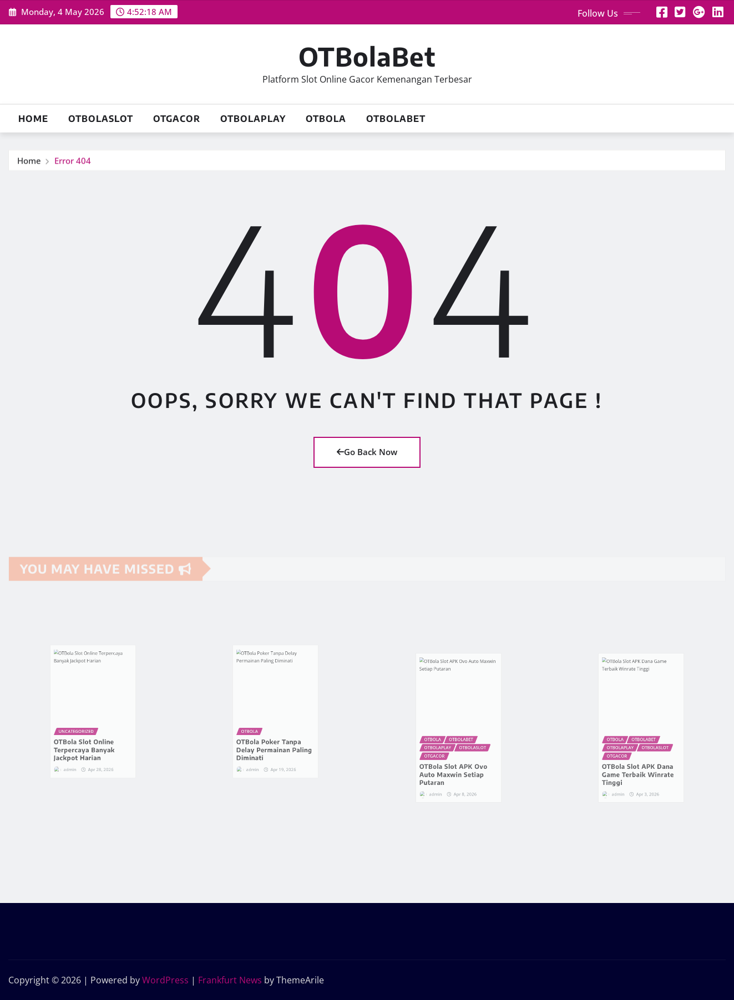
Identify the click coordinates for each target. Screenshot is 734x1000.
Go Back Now (367, 451)
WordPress (165, 980)
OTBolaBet (367, 56)
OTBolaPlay (253, 118)
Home (33, 118)
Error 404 (72, 162)
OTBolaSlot (100, 118)
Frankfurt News (230, 980)
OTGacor (176, 118)
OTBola (326, 118)
